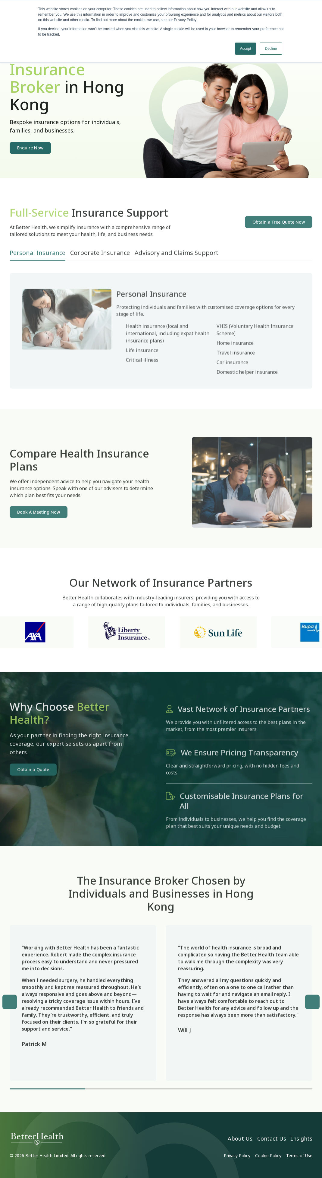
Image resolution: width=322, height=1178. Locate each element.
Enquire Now (30, 148)
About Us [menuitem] (240, 1138)
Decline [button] (271, 48)
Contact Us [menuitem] (271, 1138)
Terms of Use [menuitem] (299, 1155)
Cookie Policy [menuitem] (268, 1155)
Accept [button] (245, 48)
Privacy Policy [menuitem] (237, 1155)
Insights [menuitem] (301, 1138)
